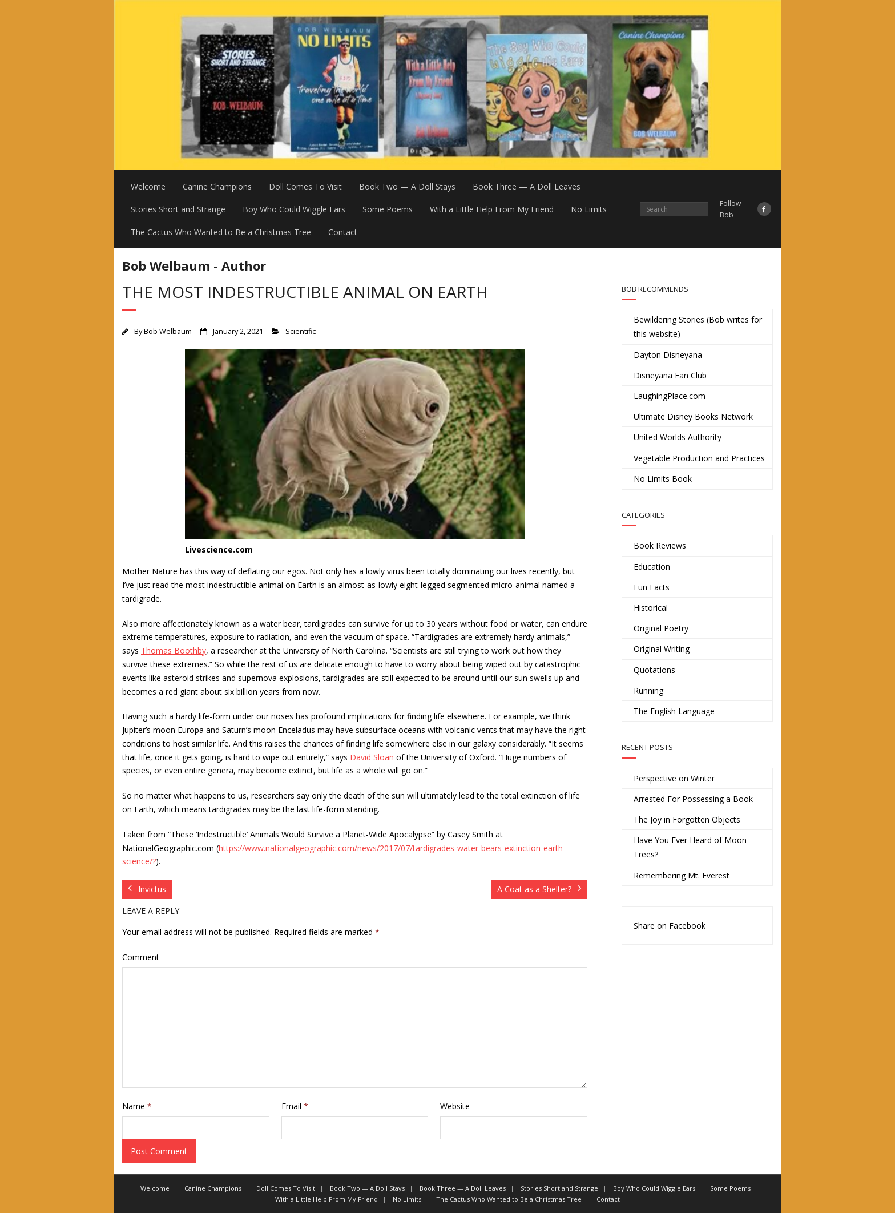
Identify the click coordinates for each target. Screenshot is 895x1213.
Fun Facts (652, 587)
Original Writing (662, 648)
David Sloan (372, 757)
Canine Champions (217, 186)
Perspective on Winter (674, 778)
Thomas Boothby (173, 650)
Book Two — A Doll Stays (407, 186)
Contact (342, 232)
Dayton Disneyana (668, 354)
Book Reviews (660, 545)
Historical (651, 607)
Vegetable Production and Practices (699, 458)
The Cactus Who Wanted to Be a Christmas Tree (221, 232)
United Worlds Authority (677, 437)
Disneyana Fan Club (670, 375)
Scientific (300, 331)
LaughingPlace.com (669, 395)
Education (652, 566)
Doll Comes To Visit (305, 186)
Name (137, 1106)
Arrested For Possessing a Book (693, 798)
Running (648, 690)
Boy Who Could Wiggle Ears (294, 209)
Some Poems (387, 209)
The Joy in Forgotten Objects (687, 819)
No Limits (589, 209)
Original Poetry (661, 628)
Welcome (148, 186)
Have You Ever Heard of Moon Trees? (690, 847)
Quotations (654, 669)
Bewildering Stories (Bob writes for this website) (698, 326)
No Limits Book (663, 478)
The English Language (674, 711)
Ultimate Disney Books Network (693, 416)
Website (455, 1106)
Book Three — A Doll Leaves (526, 186)
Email (294, 1106)
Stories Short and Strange (178, 209)
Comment (140, 957)
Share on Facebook (669, 925)
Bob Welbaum (168, 331)
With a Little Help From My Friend (492, 209)
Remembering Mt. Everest (681, 875)
